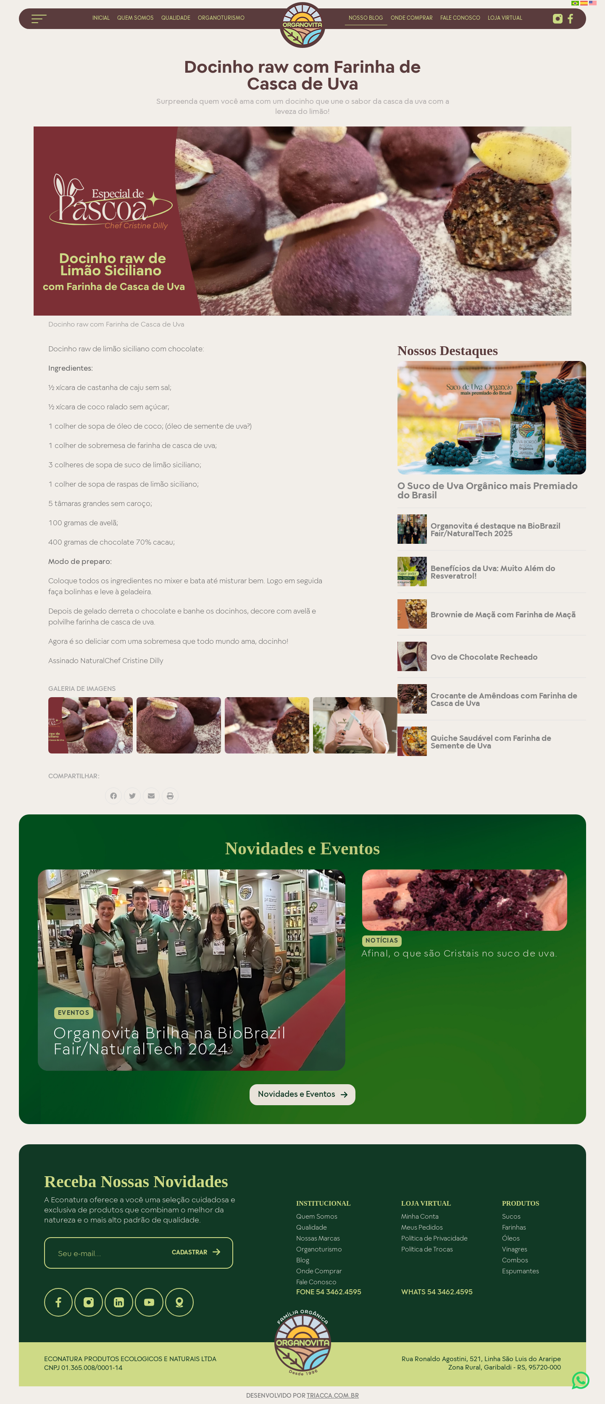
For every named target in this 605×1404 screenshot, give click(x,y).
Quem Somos (316, 1216)
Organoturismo (319, 1248)
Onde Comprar (319, 1270)
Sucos (511, 1216)
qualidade (175, 17)
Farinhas (514, 1226)
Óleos (511, 1237)
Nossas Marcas (318, 1237)
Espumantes (520, 1270)
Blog (302, 1259)
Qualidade (311, 1226)
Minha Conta (420, 1216)
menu (39, 19)
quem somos (135, 17)
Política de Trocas (427, 1248)
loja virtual (505, 17)
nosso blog (366, 17)
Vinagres (514, 1248)
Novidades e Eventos (296, 1093)
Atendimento (580, 1380)
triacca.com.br (333, 1395)
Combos (515, 1259)
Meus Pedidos (422, 1226)
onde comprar (412, 17)
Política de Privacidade (434, 1237)
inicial (101, 17)
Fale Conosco (316, 1281)
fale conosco (460, 17)
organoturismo (221, 17)
